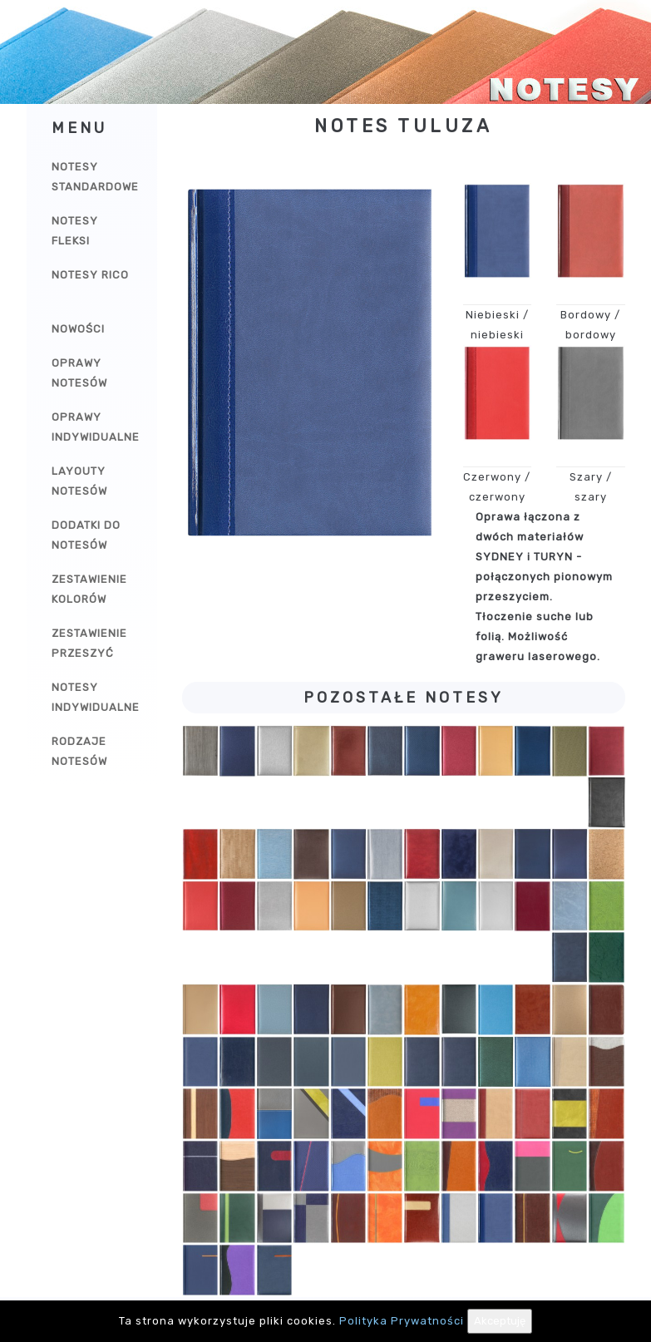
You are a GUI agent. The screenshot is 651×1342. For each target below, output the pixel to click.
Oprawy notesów (79, 373)
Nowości (78, 329)
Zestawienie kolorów (89, 589)
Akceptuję (499, 1321)
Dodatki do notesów (86, 535)
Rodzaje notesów (79, 751)
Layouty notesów (79, 481)
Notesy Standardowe (95, 176)
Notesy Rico (90, 275)
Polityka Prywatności (401, 1321)
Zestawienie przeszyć (89, 643)
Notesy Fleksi (75, 231)
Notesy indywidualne (96, 697)
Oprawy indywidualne (96, 427)
